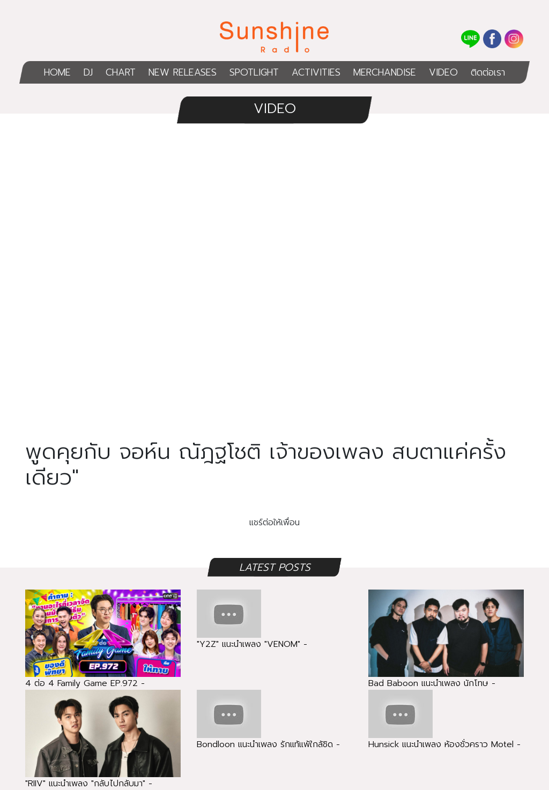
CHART (121, 72)
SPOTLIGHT (254, 72)
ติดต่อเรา (488, 72)
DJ (88, 72)
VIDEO (443, 72)
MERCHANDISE (384, 72)
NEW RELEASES (183, 72)
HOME (57, 72)
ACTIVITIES (316, 72)
